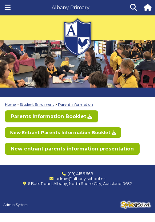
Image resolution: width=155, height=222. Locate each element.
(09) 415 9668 (80, 173)
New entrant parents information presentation (72, 149)
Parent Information (75, 104)
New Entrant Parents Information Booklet (60, 132)
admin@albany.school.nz (80, 178)
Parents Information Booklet (48, 116)
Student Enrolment (37, 104)
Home (10, 104)
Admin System (15, 205)
